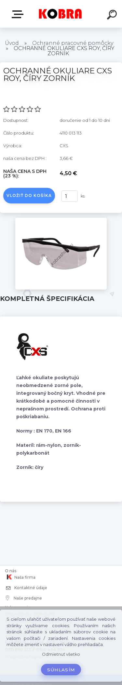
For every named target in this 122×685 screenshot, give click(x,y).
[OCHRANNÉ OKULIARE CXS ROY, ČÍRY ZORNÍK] (61, 220)
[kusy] (69, 196)
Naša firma (20, 577)
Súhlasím (61, 669)
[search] (113, 15)
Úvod (12, 43)
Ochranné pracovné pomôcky (72, 43)
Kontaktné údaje (26, 588)
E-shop (18, 14)
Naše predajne (24, 598)
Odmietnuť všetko (61, 654)
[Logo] (60, 13)
